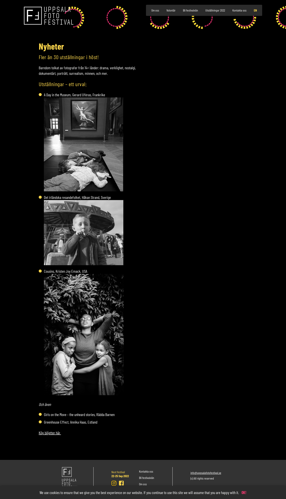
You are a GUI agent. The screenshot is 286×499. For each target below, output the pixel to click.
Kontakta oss (239, 10)
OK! (244, 492)
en (255, 10)
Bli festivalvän (190, 10)
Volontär (171, 10)
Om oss (155, 10)
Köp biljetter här (50, 432)
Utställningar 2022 (215, 10)
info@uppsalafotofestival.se (205, 473)
